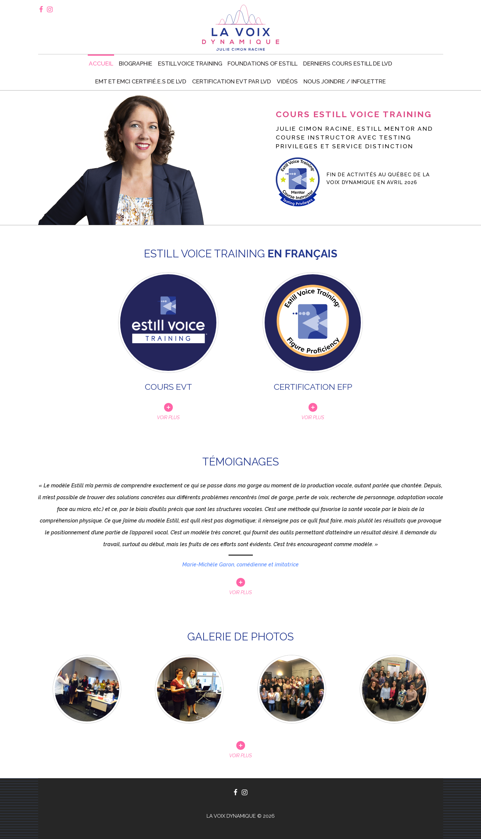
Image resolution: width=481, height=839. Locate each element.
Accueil (101, 63)
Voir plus (240, 592)
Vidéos (287, 81)
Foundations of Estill (262, 63)
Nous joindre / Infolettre (344, 81)
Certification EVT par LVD (231, 81)
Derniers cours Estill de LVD (347, 63)
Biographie (135, 63)
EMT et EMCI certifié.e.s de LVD (140, 81)
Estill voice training (190, 63)
